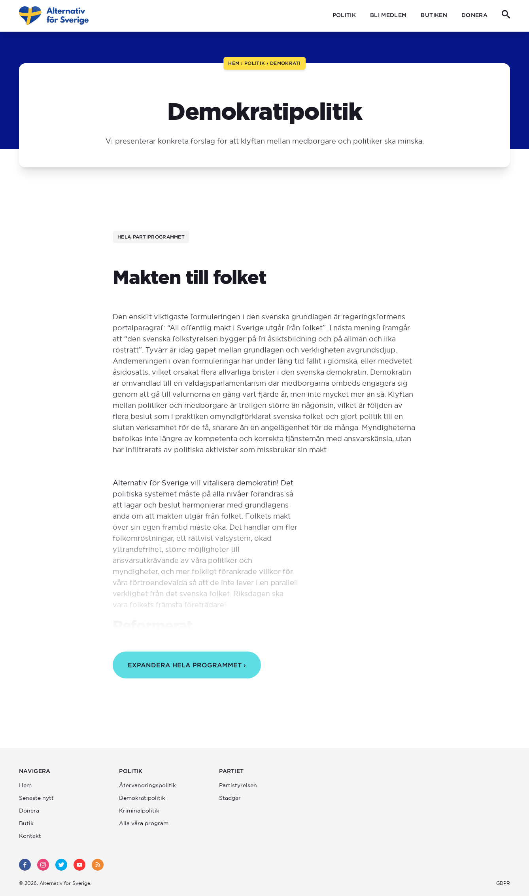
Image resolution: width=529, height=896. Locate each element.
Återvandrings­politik (147, 785)
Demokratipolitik (142, 798)
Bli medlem (388, 15)
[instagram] (43, 865)
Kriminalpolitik (139, 810)
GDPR (503, 883)
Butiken (434, 15)
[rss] (98, 865)
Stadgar (230, 798)
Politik (344, 15)
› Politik (252, 63)
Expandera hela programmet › (187, 665)
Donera (474, 15)
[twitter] (61, 865)
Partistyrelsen (238, 785)
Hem (233, 63)
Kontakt (30, 836)
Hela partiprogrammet (151, 236)
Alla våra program (143, 823)
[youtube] (79, 865)
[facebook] (25, 865)
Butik (26, 823)
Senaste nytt (36, 798)
